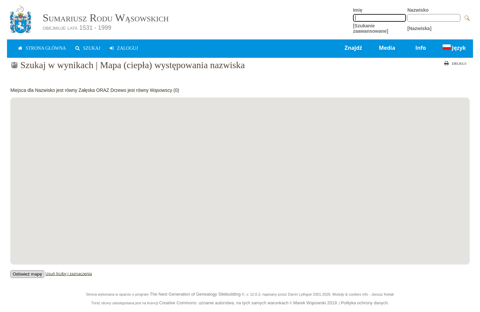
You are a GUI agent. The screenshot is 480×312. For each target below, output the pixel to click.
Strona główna (46, 48)
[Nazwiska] (419, 28)
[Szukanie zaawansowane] (370, 28)
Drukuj (459, 63)
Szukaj (91, 48)
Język (453, 47)
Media (387, 47)
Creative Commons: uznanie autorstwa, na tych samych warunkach (223, 302)
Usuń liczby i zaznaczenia (68, 273)
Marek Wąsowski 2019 (315, 302)
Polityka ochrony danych (364, 302)
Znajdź (353, 47)
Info (420, 47)
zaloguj (127, 48)
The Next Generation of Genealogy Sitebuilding (195, 294)
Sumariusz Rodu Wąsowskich (106, 18)
